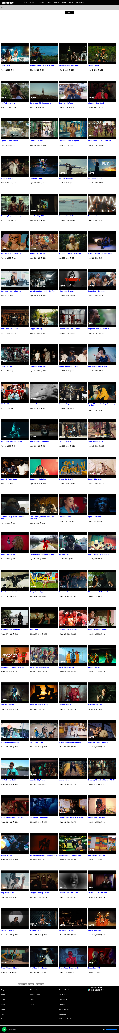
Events (48, 2)
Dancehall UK (63, 999)
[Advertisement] (59, 29)
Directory (3, 1019)
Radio (71, 2)
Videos (41, 2)
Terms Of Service (35, 994)
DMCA (32, 1004)
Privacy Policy (34, 990)
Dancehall (62, 1004)
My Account (80, 2)
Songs (3, 990)
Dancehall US (63, 994)
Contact (32, 999)
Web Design (62, 1014)
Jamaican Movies (64, 1009)
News (64, 2)
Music (33, 2)
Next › (41, 984)
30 (37, 984)
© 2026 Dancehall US (65, 1019)
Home (25, 2)
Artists (56, 2)
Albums (3, 994)
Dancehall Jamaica (64, 990)
